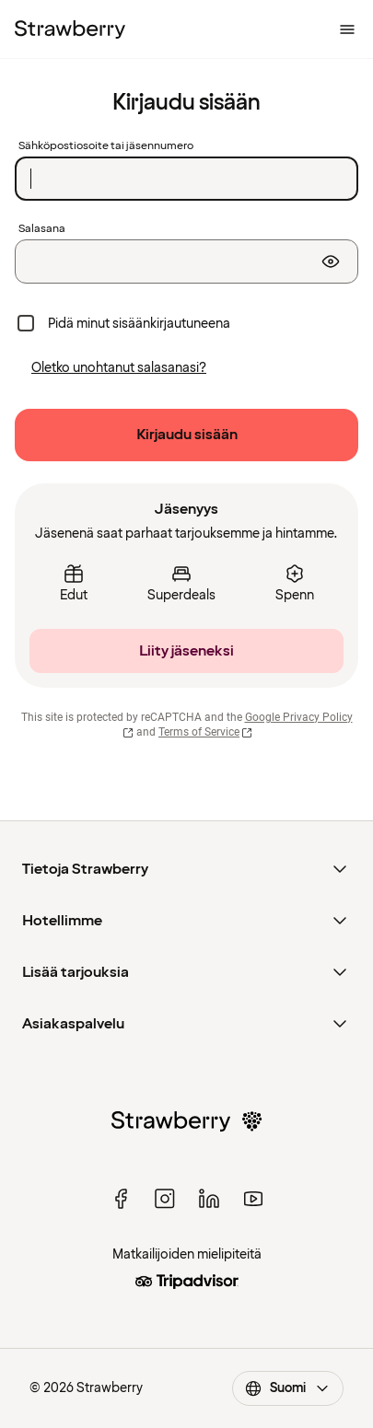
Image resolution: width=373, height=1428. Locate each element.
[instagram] (165, 1199)
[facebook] (121, 1199)
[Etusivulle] (70, 29)
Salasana (41, 229)
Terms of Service (205, 732)
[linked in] (209, 1199)
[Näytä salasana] (330, 261)
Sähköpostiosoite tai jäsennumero (105, 146)
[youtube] (253, 1199)
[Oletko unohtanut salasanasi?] (119, 368)
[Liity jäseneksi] (186, 651)
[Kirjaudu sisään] (186, 435)
